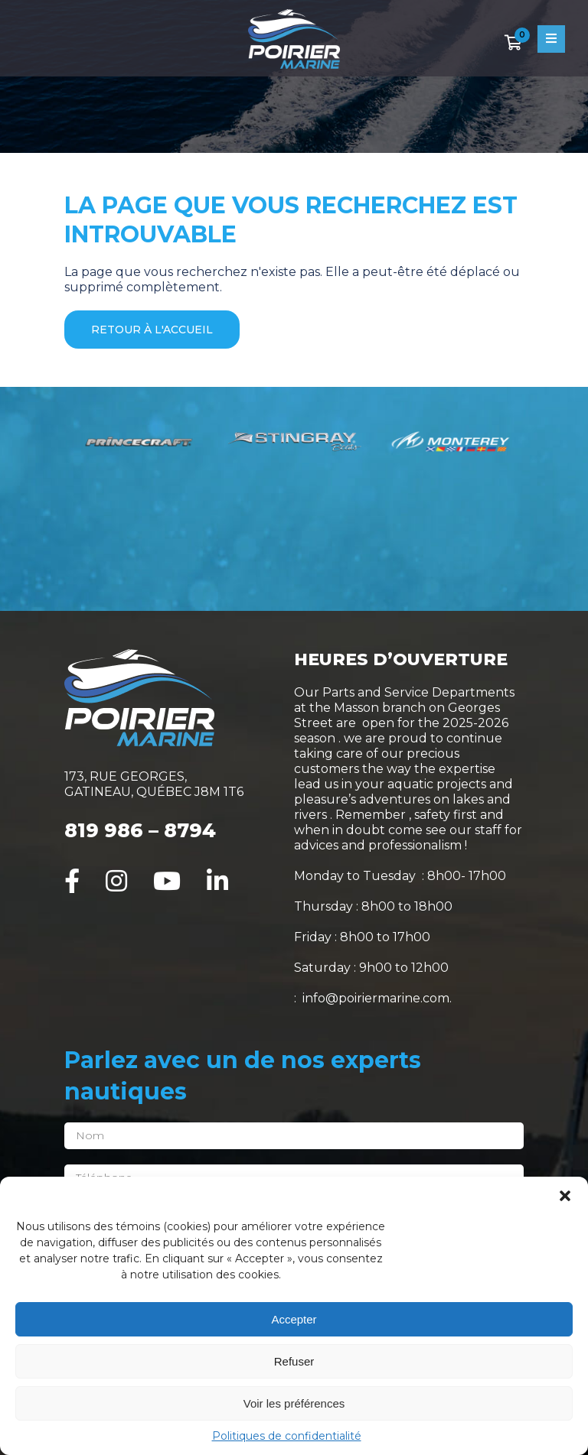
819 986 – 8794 (140, 830)
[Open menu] (551, 39)
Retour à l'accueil (152, 329)
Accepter (293, 1319)
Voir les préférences (294, 1403)
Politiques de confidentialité (286, 1436)
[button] (565, 1195)
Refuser (294, 1361)
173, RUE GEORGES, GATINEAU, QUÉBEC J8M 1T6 (153, 784)
